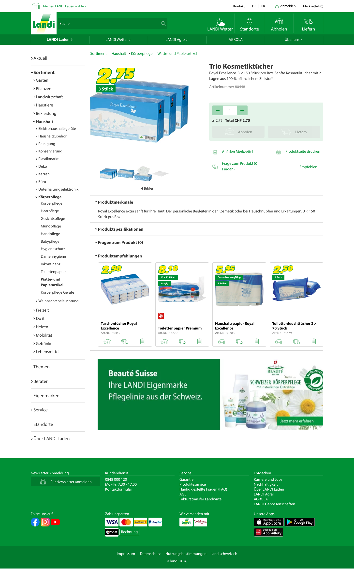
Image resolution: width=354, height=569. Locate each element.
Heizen (42, 326)
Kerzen (44, 174)
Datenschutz (150, 553)
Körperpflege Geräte (57, 292)
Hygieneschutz (53, 248)
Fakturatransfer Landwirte (200, 499)
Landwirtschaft (49, 97)
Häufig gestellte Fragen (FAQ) (203, 489)
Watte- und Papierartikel (177, 53)
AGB (183, 494)
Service (40, 410)
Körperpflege (49, 197)
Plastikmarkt (48, 158)
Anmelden (288, 5)
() (313, 6)
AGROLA (236, 39)
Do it (40, 318)
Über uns (292, 39)
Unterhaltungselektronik (58, 189)
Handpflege (50, 233)
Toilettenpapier (53, 271)
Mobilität (44, 335)
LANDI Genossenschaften (274, 504)
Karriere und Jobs (268, 479)
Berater (40, 381)
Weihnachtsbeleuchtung (58, 301)
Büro (42, 181)
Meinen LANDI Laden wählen (64, 6)
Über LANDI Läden (269, 489)
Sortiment (44, 72)
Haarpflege (50, 211)
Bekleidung (46, 113)
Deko (42, 166)
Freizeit (42, 310)
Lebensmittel (47, 351)
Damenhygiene (53, 256)
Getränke (44, 343)
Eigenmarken (46, 395)
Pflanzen (43, 88)
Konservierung (50, 151)
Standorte (43, 424)
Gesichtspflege (53, 218)
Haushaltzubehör (52, 136)
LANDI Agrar (264, 494)
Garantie (186, 479)
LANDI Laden (58, 39)
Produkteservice (192, 484)
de (254, 6)
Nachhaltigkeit (266, 484)
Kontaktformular (118, 489)
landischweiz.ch (224, 553)
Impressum (126, 553)
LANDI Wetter (117, 39)
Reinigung (46, 143)
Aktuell (40, 58)
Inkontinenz (50, 264)
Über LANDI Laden (51, 438)
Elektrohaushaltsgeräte (57, 128)
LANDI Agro (175, 39)
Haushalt (44, 121)
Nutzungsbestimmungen (185, 553)
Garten (42, 80)
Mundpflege (51, 226)
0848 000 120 (116, 479)
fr (263, 6)
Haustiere (44, 105)
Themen (41, 367)
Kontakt (239, 6)
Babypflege (50, 241)
